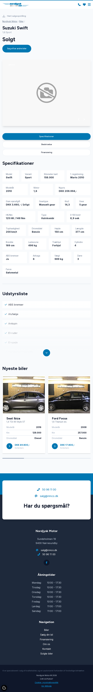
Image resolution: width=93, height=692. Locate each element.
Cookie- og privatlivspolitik (46, 682)
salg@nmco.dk (46, 496)
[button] (79, 119)
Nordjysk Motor (9, 21)
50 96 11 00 (46, 490)
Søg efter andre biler (17, 48)
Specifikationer (46, 136)
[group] (46, 93)
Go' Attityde (46, 686)
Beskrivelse (46, 144)
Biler (21, 21)
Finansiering (46, 152)
